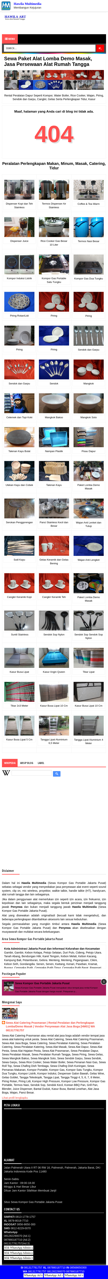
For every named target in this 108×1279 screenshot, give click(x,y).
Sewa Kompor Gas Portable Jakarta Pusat (42, 983)
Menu (10, 39)
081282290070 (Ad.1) (17, 1235)
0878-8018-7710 (16, 1220)
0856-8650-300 (19, 1224)
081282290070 (56, 1271)
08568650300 (76, 1267)
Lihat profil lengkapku (15, 1097)
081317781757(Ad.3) (17, 1243)
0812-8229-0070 (17, 1228)
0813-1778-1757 (19, 1216)
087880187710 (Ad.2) (17, 1239)
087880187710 (54, 1267)
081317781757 (31, 1267)
